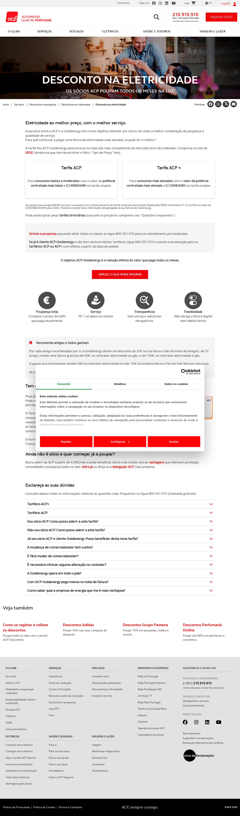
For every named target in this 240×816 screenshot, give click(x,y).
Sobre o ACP (13, 683)
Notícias (143, 721)
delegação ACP (123, 467)
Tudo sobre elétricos (17, 777)
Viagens (96, 745)
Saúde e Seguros (60, 736)
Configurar (120, 441)
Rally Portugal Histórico (152, 683)
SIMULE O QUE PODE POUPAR (120, 274)
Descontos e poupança (42, 104)
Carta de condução (60, 683)
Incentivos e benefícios (19, 764)
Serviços (19, 104)
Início (6, 104)
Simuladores (56, 770)
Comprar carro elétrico (19, 745)
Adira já (87, 467)
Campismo (98, 764)
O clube (11, 668)
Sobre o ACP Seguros (61, 777)
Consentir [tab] (63, 384)
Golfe (9, 722)
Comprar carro (100, 676)
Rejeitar (66, 441)
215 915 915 (185, 14)
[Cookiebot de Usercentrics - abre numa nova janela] (183, 371)
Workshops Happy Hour (106, 751)
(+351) (197, 683)
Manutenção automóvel (106, 683)
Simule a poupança (42, 234)
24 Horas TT (145, 695)
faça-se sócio (221, 17)
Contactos (123, 2)
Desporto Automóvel (153, 668)
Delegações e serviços (196, 701)
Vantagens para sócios (19, 783)
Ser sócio (11, 676)
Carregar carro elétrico (19, 751)
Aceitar (174, 441)
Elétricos (12, 736)
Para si (53, 745)
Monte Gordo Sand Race (152, 708)
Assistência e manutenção (21, 770)
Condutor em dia (102, 695)
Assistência (55, 676)
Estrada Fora (99, 757)
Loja (189, 3)
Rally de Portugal (148, 676)
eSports (142, 715)
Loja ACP (54, 708)
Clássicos (11, 716)
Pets (51, 715)
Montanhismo (100, 770)
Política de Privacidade (16, 807)
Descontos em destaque (76, 104)
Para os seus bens (59, 751)
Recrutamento (191, 733)
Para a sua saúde (59, 757)
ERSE (29, 153)
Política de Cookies (44, 807)
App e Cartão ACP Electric (21, 757)
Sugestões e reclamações (198, 738)
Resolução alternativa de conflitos (203, 742)
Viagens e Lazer (103, 736)
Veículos (98, 668)
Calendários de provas (151, 734)
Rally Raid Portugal (149, 702)
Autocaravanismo (16, 729)
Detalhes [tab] (120, 384)
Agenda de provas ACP (151, 728)
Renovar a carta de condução (66, 695)
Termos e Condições (70, 807)
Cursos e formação (60, 689)
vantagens (156, 462)
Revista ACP (13, 709)
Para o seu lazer (58, 764)
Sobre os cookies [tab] (176, 384)
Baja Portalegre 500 (150, 689)
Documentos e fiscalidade (107, 689)
